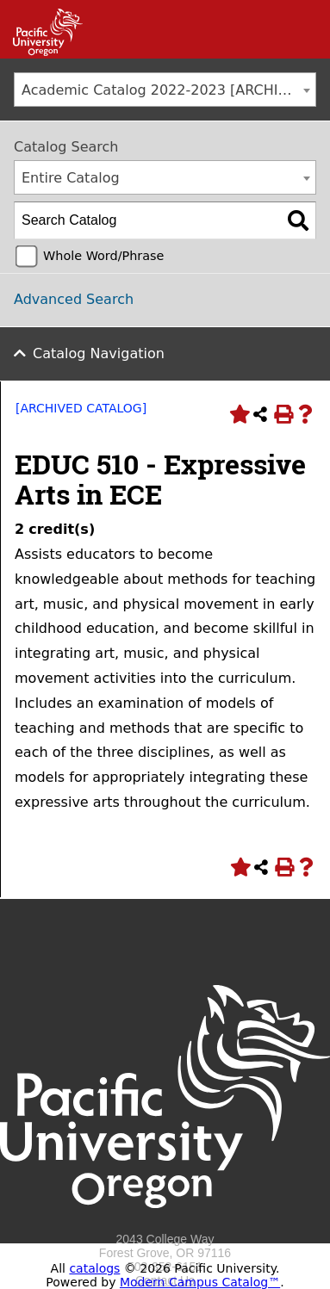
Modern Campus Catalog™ (200, 1282)
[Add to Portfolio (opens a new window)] (237, 414)
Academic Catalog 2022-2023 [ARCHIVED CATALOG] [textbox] (168, 90)
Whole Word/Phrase (103, 256)
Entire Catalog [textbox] (71, 178)
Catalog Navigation (99, 353)
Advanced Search (74, 299)
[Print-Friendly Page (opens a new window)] (282, 414)
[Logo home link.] (165, 1225)
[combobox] (165, 89)
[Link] (41, 52)
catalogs (94, 1268)
